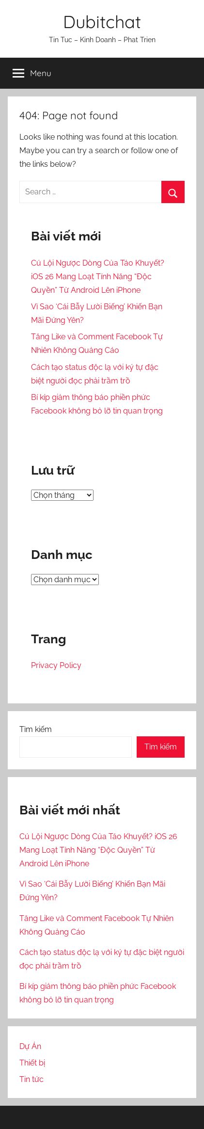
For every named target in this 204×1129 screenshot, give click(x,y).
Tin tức (31, 1079)
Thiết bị (32, 1062)
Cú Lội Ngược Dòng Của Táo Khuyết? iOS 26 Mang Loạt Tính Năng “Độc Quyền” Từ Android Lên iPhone (97, 276)
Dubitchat (102, 21)
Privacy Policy (56, 665)
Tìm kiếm (35, 729)
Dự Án (30, 1046)
